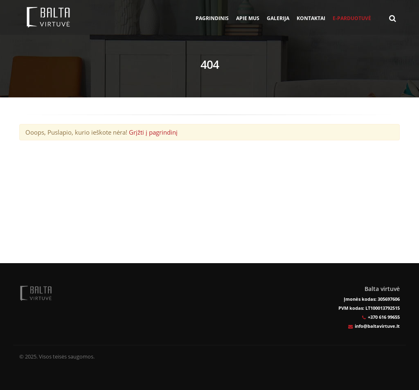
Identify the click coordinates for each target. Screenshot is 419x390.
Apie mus (247, 18)
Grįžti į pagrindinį (153, 132)
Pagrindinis (212, 18)
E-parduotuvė (352, 18)
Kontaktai (311, 18)
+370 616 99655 (384, 317)
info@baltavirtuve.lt (377, 326)
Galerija (278, 18)
